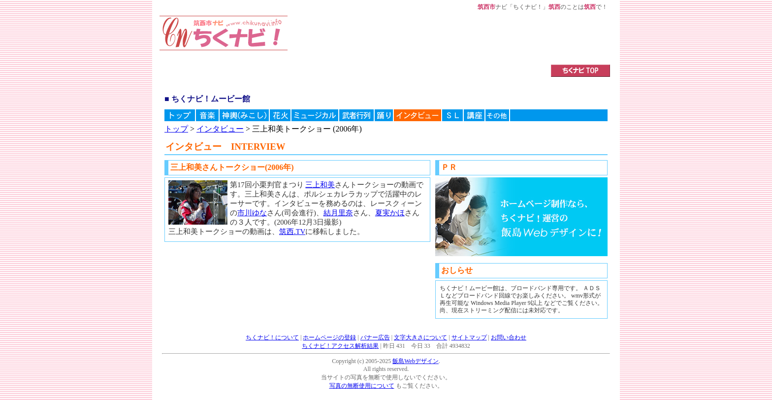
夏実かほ (390, 213)
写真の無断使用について (361, 385)
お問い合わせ (508, 337)
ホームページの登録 (329, 337)
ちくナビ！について (272, 337)
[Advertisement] (407, 38)
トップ (176, 129)
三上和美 (320, 185)
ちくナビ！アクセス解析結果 (340, 345)
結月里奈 (338, 213)
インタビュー (220, 129)
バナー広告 (375, 337)
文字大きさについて (420, 337)
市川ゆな (252, 213)
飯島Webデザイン (415, 361)
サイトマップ (469, 337)
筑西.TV (292, 231)
